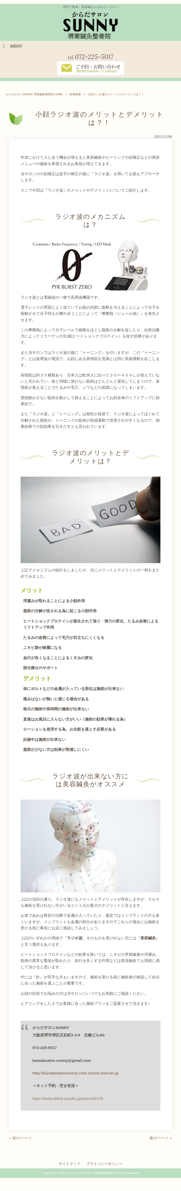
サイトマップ (69, 1166)
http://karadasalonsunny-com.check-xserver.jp (75, 1075)
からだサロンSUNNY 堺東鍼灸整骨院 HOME (34, 96)
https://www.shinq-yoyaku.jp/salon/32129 (67, 1101)
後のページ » (160, 1140)
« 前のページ (20, 1140)
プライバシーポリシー (104, 1166)
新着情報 (75, 96)
